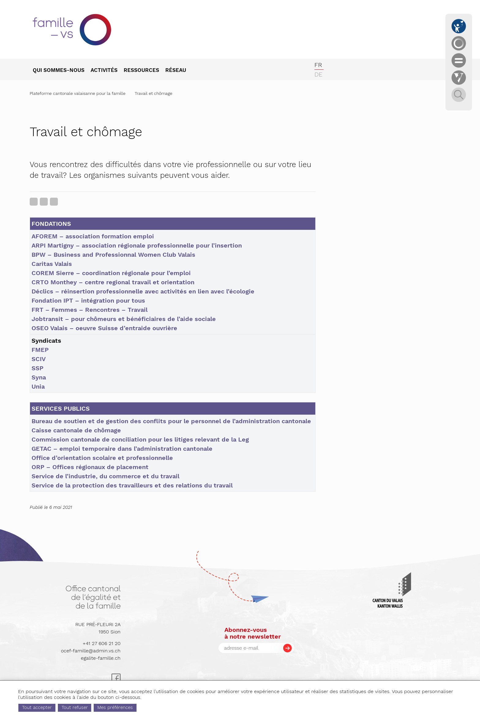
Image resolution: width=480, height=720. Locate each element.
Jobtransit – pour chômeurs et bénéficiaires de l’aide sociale (124, 319)
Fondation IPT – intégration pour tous (88, 300)
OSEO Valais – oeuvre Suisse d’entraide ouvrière (104, 328)
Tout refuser (100, 707)
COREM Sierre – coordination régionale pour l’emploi (111, 273)
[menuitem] (62, 70)
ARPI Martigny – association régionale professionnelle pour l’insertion (137, 245)
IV (43, 359)
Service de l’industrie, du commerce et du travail (105, 476)
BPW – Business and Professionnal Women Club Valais (113, 254)
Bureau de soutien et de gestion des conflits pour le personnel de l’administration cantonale (171, 421)
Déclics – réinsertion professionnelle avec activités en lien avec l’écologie (143, 291)
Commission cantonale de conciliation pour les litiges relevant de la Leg (140, 439)
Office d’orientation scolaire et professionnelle (102, 457)
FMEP (40, 349)
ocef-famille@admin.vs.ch (91, 651)
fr (318, 65)
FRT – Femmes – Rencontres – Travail (90, 309)
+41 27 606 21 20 (102, 643)
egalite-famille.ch (101, 658)
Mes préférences (141, 707)
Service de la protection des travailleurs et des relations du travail (132, 485)
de (318, 74)
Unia (38, 386)
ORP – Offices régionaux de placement (90, 467)
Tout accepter (63, 707)
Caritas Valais (52, 263)
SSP (37, 368)
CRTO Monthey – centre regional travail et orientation (113, 282)
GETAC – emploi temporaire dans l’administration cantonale (122, 448)
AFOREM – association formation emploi (93, 236)
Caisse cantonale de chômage (76, 430)
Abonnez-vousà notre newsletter (252, 633)
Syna (39, 377)
